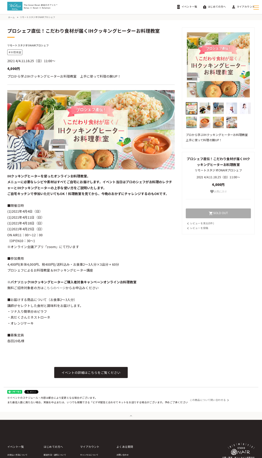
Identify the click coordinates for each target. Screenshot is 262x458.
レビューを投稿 (197, 228)
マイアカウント (243, 6)
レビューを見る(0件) (200, 223)
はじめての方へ (214, 6)
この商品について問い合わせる (210, 401)
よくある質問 (162, 448)
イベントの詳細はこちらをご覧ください (91, 373)
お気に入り (218, 191)
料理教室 (16, 53)
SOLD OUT (218, 213)
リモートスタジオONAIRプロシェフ (37, 17)
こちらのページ (55, 289)
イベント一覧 (186, 6)
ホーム (11, 17)
